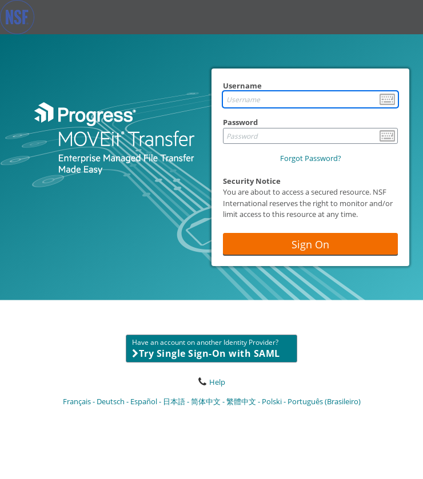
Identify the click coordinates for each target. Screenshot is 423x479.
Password (240, 122)
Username (242, 85)
